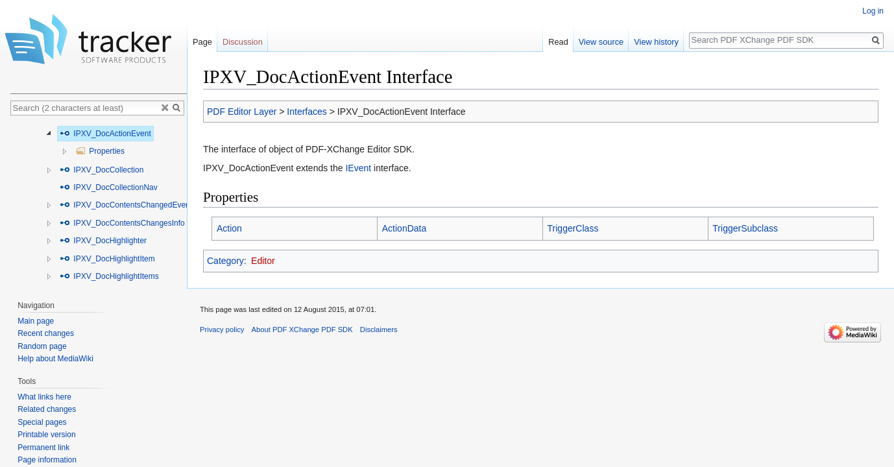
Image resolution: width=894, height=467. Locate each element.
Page (202, 42)
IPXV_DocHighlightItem (107, 259)
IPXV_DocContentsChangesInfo (122, 223)
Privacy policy (222, 329)
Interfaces (306, 111)
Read (558, 42)
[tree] (98, 204)
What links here (44, 396)
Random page (42, 346)
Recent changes (46, 333)
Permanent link (43, 447)
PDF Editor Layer (241, 111)
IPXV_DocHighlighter (103, 240)
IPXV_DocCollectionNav (109, 187)
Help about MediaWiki (55, 358)
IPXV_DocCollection (101, 170)
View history (656, 42)
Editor (263, 261)
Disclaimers (379, 329)
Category (225, 261)
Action (229, 228)
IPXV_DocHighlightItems (109, 276)
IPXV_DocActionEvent (105, 133)
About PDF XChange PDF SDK (302, 329)
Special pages (42, 422)
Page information (47, 459)
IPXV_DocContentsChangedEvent (126, 205)
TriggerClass (573, 228)
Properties (100, 151)
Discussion (243, 42)
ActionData (404, 228)
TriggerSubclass (745, 228)
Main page (36, 321)
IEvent (358, 168)
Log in (873, 11)
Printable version (46, 434)
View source (601, 42)
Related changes (47, 409)
